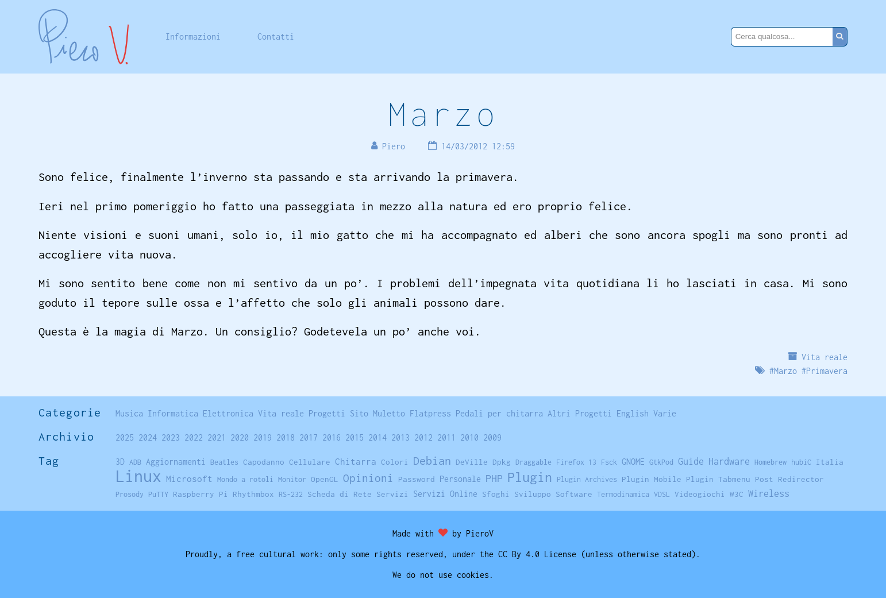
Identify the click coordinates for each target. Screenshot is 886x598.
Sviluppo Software (553, 494)
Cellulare (309, 461)
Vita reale (825, 357)
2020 (239, 437)
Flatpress (430, 413)
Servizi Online (445, 494)
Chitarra (355, 461)
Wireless (768, 493)
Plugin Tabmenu (718, 479)
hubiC (801, 462)
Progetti (327, 413)
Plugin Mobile (651, 479)
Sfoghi (496, 494)
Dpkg (501, 461)
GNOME (633, 461)
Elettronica (228, 413)
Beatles (224, 462)
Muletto (389, 413)
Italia (829, 461)
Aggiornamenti (176, 461)
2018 (285, 437)
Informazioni (193, 36)
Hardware (729, 461)
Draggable (533, 462)
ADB (135, 462)
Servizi (392, 494)
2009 (492, 437)
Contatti (275, 36)
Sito (359, 413)
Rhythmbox (253, 494)
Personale (460, 479)
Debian (432, 460)
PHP (494, 478)
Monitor (292, 479)
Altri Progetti (580, 413)
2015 (354, 437)
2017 (308, 437)
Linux (138, 475)
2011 (446, 437)
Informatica (173, 413)
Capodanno (263, 461)
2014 (377, 437)
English (633, 413)
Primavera (827, 371)
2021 (216, 437)
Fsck (609, 462)
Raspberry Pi (200, 494)
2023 (170, 437)
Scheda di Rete (339, 494)
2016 (331, 437)
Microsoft (189, 478)
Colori (395, 461)
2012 (423, 437)
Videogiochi (700, 494)
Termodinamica (623, 494)
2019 (262, 437)
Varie (664, 413)
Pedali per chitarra (499, 413)
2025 (124, 437)
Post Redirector (789, 479)
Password (416, 479)
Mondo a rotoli (245, 479)
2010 (469, 437)
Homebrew (770, 462)
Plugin (529, 477)
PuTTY (158, 494)
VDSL (662, 494)
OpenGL (324, 479)
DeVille (472, 461)
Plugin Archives (587, 479)
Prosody (129, 494)
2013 (400, 437)
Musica (129, 413)
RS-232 (291, 494)
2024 (147, 437)
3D (120, 461)
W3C (737, 494)
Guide (691, 461)
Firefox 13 (576, 462)
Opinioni (368, 478)
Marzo (443, 113)
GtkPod (661, 462)
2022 (193, 437)
